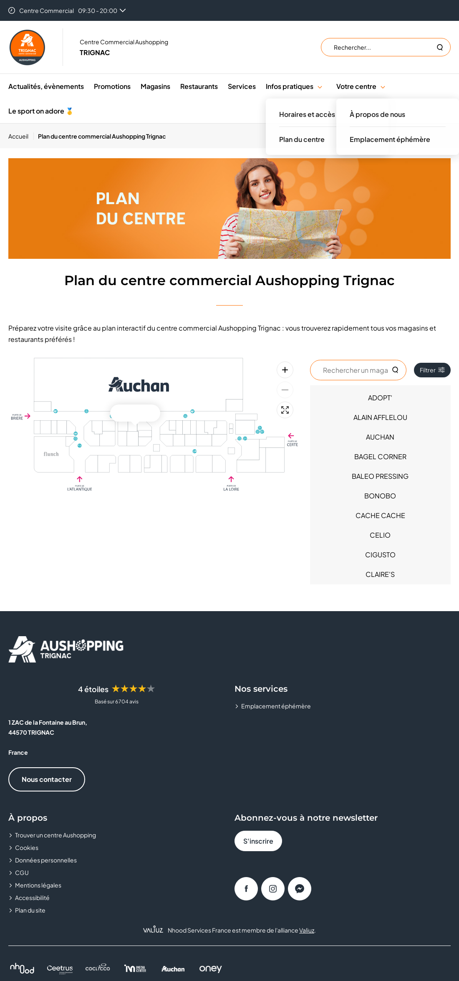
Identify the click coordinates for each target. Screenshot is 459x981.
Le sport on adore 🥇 (41, 110)
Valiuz (306, 930)
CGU (22, 872)
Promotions (112, 86)
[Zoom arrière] (285, 390)
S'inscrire (258, 841)
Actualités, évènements (46, 86)
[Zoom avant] (285, 370)
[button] (319, 86)
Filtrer (432, 370)
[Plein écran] (285, 410)
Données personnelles (46, 860)
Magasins (155, 86)
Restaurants (199, 86)
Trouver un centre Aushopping (55, 835)
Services (242, 86)
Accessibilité (32, 897)
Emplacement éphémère (276, 706)
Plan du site (30, 910)
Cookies (26, 847)
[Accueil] (21, 136)
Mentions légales (38, 885)
